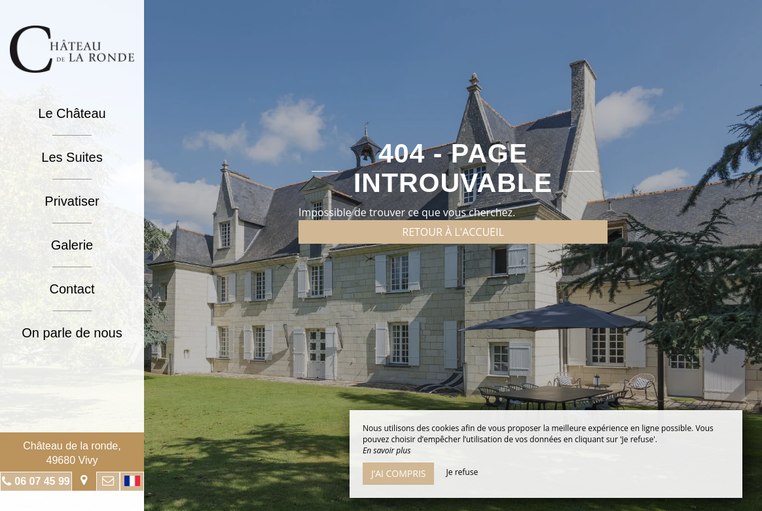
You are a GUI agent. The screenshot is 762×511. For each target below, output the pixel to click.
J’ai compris (398, 473)
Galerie (72, 245)
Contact (72, 289)
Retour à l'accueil (453, 232)
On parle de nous (72, 333)
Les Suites (71, 157)
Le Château (71, 113)
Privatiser (72, 201)
